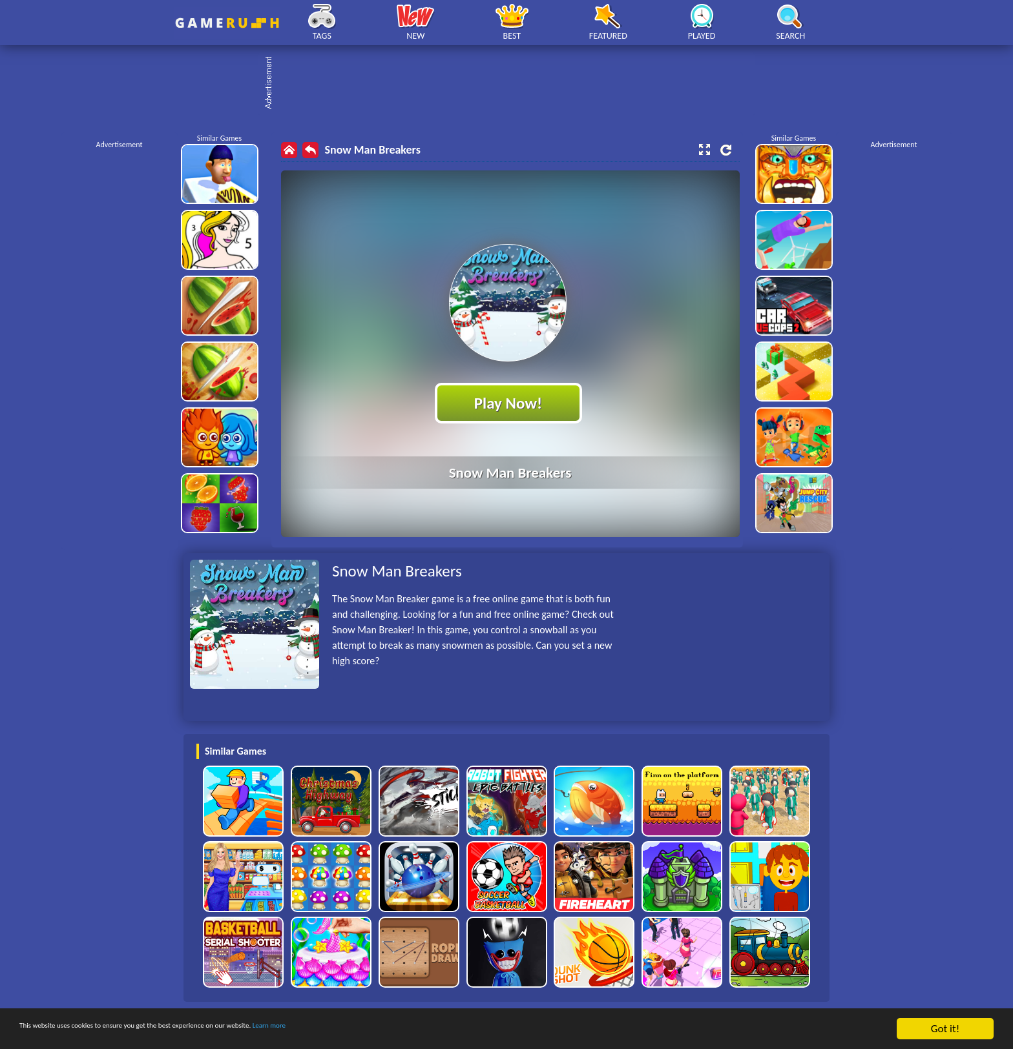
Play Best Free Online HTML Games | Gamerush (227, 23)
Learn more (403, 1029)
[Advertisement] (513, 84)
